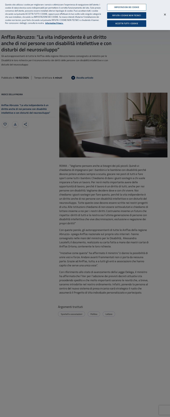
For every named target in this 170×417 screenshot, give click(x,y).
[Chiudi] (164, 14)
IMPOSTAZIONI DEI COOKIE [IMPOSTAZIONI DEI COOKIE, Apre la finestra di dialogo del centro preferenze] (126, 7)
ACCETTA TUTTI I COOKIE (126, 23)
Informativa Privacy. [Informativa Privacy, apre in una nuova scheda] (54, 23)
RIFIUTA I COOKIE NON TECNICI (126, 15)
